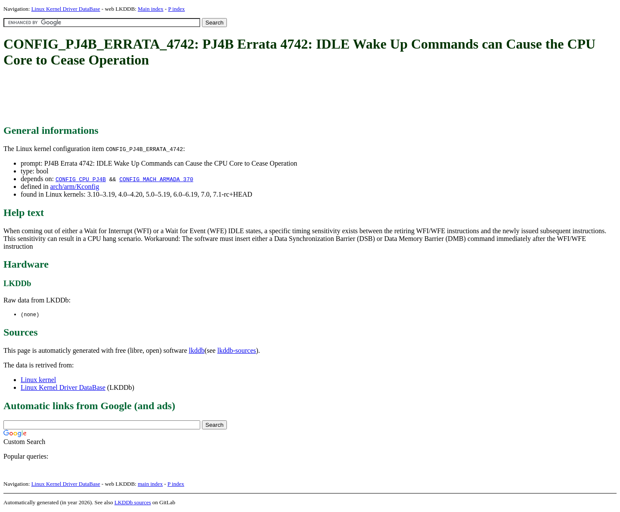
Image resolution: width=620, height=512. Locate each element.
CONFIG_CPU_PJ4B (81, 179)
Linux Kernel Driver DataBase (65, 9)
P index (176, 9)
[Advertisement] (160, 96)
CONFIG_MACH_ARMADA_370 (156, 179)
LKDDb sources (133, 503)
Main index (151, 9)
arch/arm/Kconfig (74, 186)
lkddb (197, 351)
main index (150, 484)
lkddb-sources (236, 351)
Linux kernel (38, 380)
